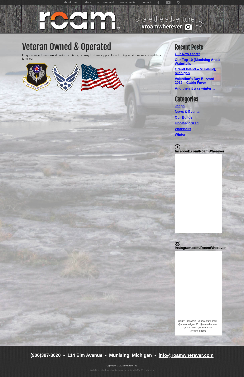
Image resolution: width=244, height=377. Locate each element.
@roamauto (190, 327)
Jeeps (180, 106)
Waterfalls (183, 129)
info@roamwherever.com (186, 355)
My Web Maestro (145, 370)
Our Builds (184, 117)
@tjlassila (191, 321)
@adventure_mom (207, 321)
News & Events (187, 112)
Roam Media (128, 2)
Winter (180, 134)
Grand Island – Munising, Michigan (195, 71)
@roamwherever (208, 324)
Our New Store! (187, 54)
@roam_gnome (198, 331)
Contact (146, 2)
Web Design (96, 370)
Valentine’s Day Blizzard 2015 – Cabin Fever (194, 81)
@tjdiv (181, 321)
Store (87, 2)
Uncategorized (187, 123)
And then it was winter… (195, 88)
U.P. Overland (105, 2)
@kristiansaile (205, 327)
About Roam (71, 2)
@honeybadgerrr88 (188, 324)
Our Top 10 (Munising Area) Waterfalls (197, 62)
